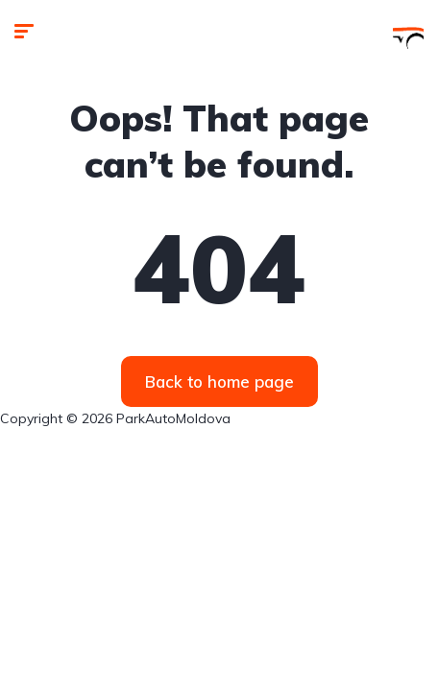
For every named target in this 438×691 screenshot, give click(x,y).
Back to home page (219, 381)
